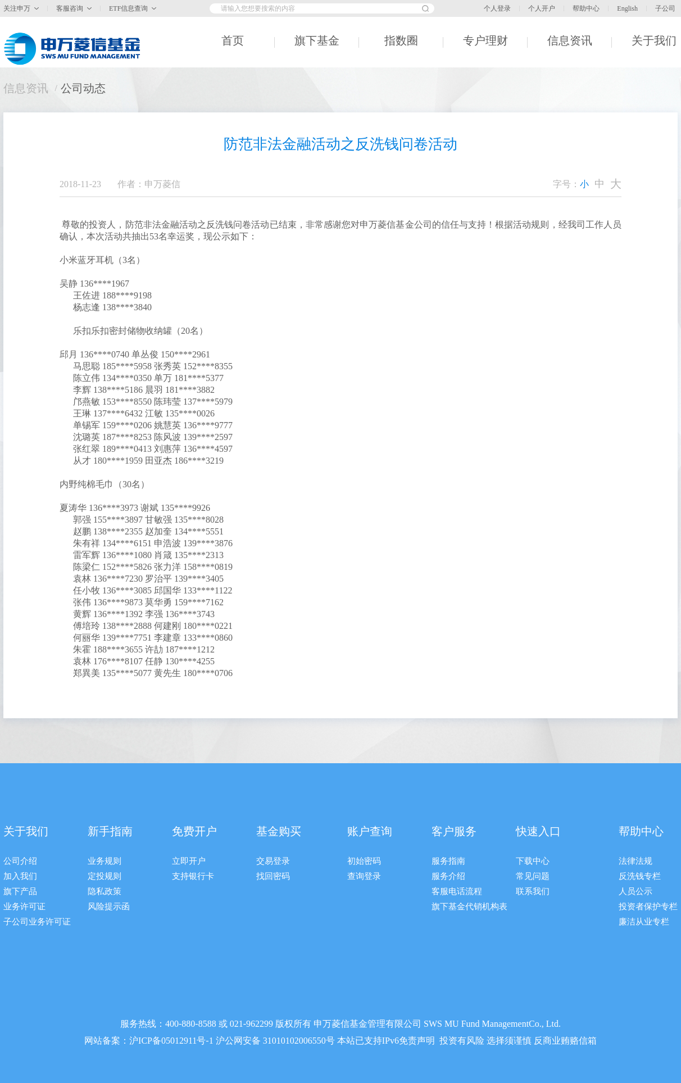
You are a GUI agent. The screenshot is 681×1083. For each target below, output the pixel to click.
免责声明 (417, 1040)
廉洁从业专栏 (644, 921)
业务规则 (104, 861)
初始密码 (364, 861)
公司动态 (83, 88)
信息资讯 (25, 88)
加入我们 (20, 876)
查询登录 (364, 876)
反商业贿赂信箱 (565, 1040)
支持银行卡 (193, 876)
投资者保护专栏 (648, 906)
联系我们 (533, 891)
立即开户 (189, 861)
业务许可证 (24, 906)
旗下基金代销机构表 (469, 906)
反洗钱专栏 (640, 876)
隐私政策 (104, 891)
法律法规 (635, 861)
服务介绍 (448, 876)
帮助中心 (586, 8)
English (627, 8)
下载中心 (533, 861)
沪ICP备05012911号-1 (171, 1040)
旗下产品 (20, 891)
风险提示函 (109, 906)
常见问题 (533, 876)
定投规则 (104, 876)
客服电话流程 (457, 891)
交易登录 (273, 861)
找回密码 (273, 876)
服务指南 (448, 861)
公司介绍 (20, 861)
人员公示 (635, 891)
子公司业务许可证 (37, 921)
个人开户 (541, 8)
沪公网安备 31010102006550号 (275, 1040)
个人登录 (497, 8)
